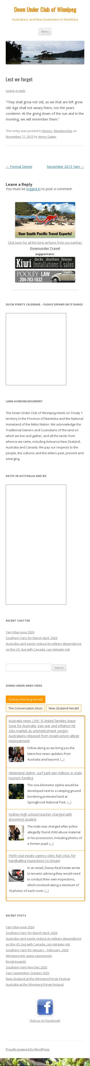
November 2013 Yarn (65, 166)
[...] (62, 759)
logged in (33, 189)
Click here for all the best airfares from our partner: (45, 242)
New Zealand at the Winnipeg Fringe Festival (38, 984)
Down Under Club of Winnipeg (45, 9)
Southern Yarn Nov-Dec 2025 (26, 972)
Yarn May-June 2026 (20, 632)
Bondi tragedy (16, 966)
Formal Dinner (19, 166)
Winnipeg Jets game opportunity (29, 961)
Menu (45, 31)
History (47, 131)
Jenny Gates (47, 136)
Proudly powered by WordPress (27, 1054)
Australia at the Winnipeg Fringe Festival (35, 989)
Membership (63, 131)
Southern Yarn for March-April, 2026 (31, 638)
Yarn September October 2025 (27, 978)
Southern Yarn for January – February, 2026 (37, 955)
